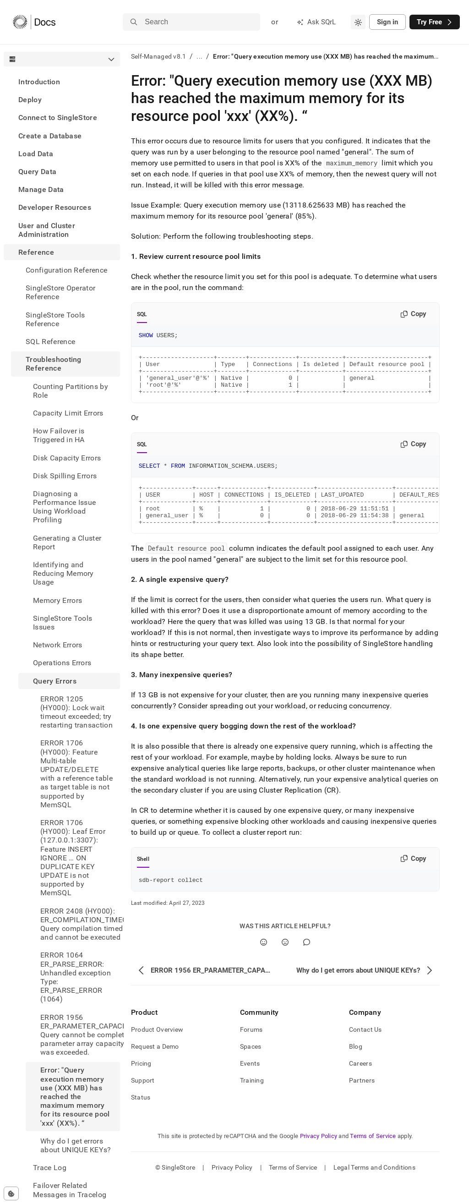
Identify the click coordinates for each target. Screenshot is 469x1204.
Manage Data (41, 189)
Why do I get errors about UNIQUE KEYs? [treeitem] (75, 1145)
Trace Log (49, 1167)
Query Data (37, 171)
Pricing (141, 1084)
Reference (36, 252)
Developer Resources (54, 207)
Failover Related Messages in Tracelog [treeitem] (69, 1190)
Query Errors (54, 681)
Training (252, 1101)
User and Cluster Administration (46, 230)
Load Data (35, 153)
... (199, 56)
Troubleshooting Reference (54, 363)
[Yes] (263, 963)
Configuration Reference (66, 270)
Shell (143, 878)
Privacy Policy (319, 1156)
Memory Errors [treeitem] (57, 600)
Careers (360, 1084)
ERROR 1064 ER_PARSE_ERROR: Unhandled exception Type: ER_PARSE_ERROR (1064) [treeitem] (75, 977)
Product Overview (157, 1050)
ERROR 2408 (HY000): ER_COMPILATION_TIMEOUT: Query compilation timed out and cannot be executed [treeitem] (80, 924)
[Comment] (306, 963)
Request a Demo (155, 1067)
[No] (285, 963)
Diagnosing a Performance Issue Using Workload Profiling (64, 507)
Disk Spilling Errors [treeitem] (65, 475)
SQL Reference (50, 341)
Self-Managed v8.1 (158, 56)
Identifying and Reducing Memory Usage (63, 573)
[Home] (34, 22)
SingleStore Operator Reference (60, 292)
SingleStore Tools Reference (55, 319)
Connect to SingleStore (57, 117)
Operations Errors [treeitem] (62, 662)
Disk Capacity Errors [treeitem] (67, 458)
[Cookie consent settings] (11, 1193)
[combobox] (358, 22)
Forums (251, 1050)
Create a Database (50, 135)
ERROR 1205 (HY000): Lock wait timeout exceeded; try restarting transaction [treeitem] (76, 712)
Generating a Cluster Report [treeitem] (67, 542)
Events (250, 1084)
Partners (362, 1101)
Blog (355, 1067)
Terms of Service (373, 1156)
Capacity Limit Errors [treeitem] (68, 413)
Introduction (39, 81)
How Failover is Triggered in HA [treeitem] (59, 435)
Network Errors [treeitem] (57, 644)
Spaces (251, 1067)
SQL (142, 314)
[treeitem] (62, 82)
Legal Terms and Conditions (374, 1188)
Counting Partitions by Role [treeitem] (70, 391)
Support (143, 1101)
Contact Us (365, 1050)
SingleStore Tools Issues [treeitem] (62, 622)
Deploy (30, 99)
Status (141, 1118)
